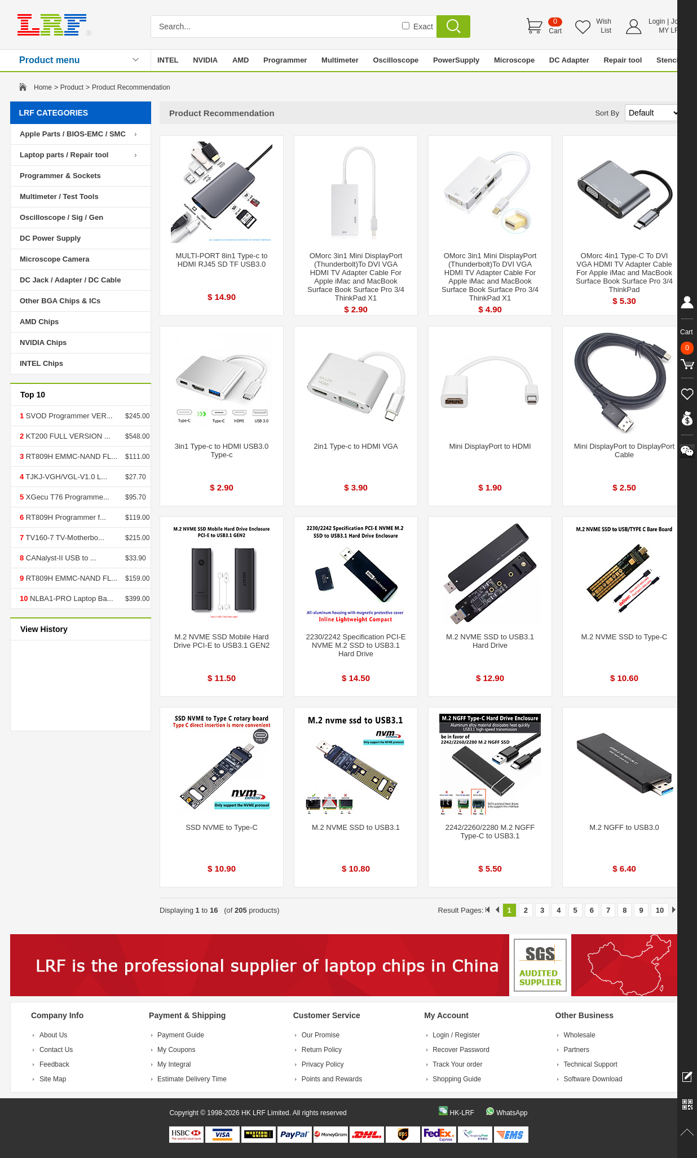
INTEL (168, 60)
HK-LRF (461, 1113)
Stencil (668, 60)
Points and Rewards (332, 1079)
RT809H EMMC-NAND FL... (70, 456)
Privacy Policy (323, 1064)
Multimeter (340, 60)
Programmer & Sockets (60, 175)
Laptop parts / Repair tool (64, 155)
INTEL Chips (41, 363)
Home (43, 87)
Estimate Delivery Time (192, 1079)
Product (71, 87)
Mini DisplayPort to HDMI (490, 446)
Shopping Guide (457, 1079)
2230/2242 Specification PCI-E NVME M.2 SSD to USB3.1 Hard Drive (355, 645)
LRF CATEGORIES (54, 112)
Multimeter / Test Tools (59, 196)
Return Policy (322, 1050)
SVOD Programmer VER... (68, 416)
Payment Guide (180, 1035)
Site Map (52, 1079)
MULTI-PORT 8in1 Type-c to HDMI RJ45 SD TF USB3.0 (221, 259)
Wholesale (579, 1035)
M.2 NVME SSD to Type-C (624, 637)
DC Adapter (569, 60)
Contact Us (56, 1050)
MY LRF (671, 30)
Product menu (49, 60)
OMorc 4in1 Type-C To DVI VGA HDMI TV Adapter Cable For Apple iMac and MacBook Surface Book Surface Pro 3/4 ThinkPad (624, 272)
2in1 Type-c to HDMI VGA (356, 446)
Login (657, 21)
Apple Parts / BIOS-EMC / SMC (73, 134)
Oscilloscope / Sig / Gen (61, 217)
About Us (53, 1035)
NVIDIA (205, 60)
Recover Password (461, 1050)
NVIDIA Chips (43, 342)
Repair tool (622, 60)
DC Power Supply (50, 238)
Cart (555, 31)
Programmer (285, 60)
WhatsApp (511, 1113)
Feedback (54, 1064)
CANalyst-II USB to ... (60, 558)
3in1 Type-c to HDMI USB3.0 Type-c (222, 450)
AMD (240, 60)
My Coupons (176, 1050)
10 (660, 910)
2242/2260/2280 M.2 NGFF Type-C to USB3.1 (490, 831)
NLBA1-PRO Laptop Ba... (70, 598)
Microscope (514, 60)
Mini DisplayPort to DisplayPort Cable (624, 450)
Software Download (593, 1079)
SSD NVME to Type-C (222, 827)
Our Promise (320, 1035)
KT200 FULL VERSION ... (67, 436)
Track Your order (457, 1064)
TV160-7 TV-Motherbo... (64, 537)
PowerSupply (456, 60)
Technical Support (590, 1064)
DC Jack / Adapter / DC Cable (70, 280)
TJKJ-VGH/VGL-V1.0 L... (65, 476)
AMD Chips (39, 321)
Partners (576, 1050)
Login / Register (456, 1035)
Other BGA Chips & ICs (60, 301)
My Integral (174, 1064)
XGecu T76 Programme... (66, 497)
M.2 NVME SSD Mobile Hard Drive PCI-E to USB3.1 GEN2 (222, 641)
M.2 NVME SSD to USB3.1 (356, 827)
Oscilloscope (395, 60)
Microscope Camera (55, 259)
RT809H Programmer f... (65, 517)
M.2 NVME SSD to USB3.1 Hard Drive (490, 641)
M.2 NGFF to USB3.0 (624, 827)
